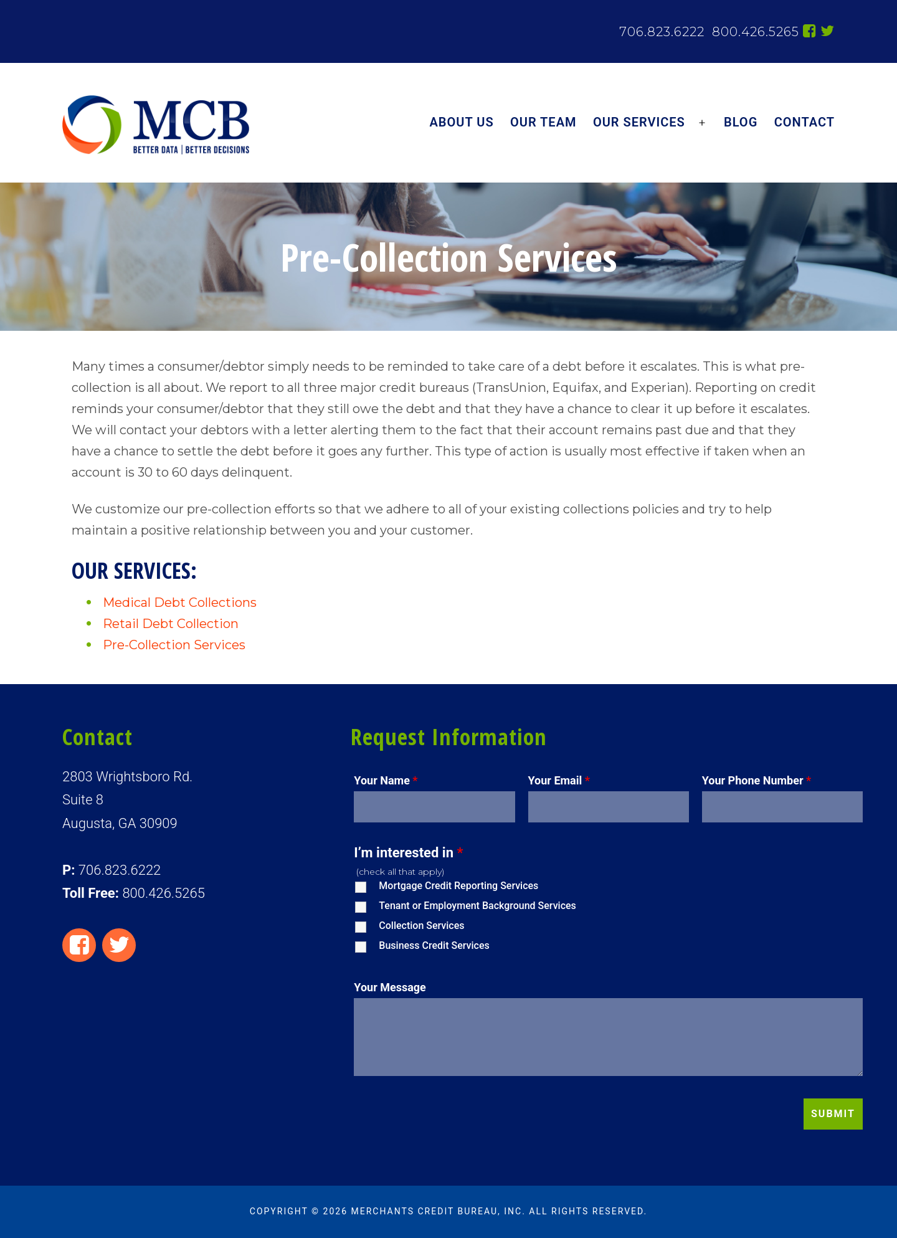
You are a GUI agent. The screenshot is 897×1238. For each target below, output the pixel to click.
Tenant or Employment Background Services (477, 906)
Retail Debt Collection (171, 623)
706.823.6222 (661, 31)
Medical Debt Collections (180, 602)
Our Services (639, 122)
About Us (462, 122)
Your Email (559, 780)
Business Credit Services (434, 945)
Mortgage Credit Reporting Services (458, 886)
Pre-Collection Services (174, 644)
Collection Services (421, 925)
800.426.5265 (753, 31)
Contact (804, 122)
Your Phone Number (756, 780)
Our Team (543, 122)
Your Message (390, 987)
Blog (740, 122)
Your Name (385, 780)
